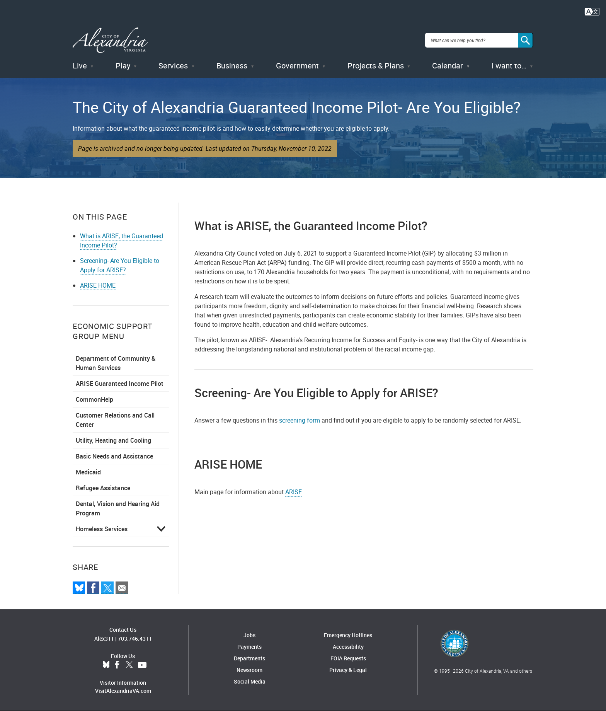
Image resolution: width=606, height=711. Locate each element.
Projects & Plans (375, 65)
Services (173, 65)
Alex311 (104, 638)
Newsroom (249, 669)
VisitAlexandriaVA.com (123, 690)
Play (123, 65)
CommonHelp (94, 399)
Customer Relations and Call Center (115, 420)
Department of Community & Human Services (115, 363)
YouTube (142, 665)
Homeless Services (102, 529)
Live (80, 65)
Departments (249, 658)
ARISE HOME (98, 285)
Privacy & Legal (348, 669)
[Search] (525, 40)
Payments (249, 646)
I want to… (509, 65)
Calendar (447, 65)
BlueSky (106, 665)
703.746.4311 (135, 638)
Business (231, 65)
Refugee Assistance (103, 488)
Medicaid (88, 472)
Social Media (250, 681)
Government (297, 65)
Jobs (249, 635)
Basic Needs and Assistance (114, 456)
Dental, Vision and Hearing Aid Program (118, 508)
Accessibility (348, 646)
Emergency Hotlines (348, 635)
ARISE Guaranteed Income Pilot (119, 383)
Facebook (117, 665)
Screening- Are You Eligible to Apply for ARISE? (119, 265)
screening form (299, 420)
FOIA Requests (348, 658)
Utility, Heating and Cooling (113, 440)
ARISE (293, 492)
